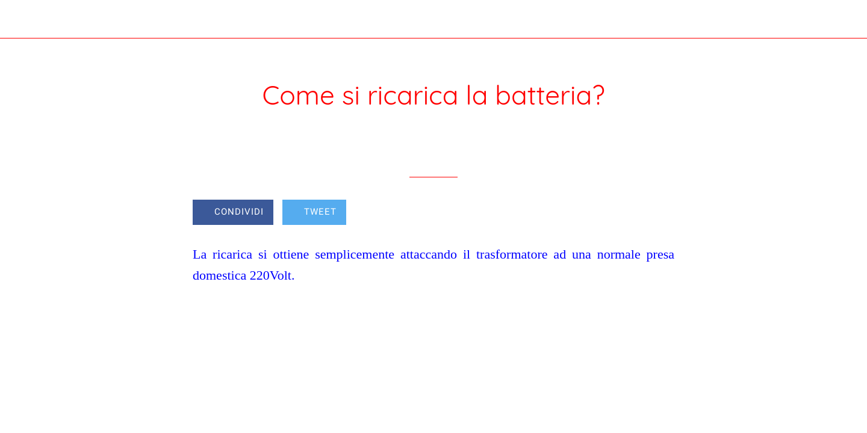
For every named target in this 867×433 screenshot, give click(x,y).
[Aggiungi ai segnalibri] (631, 213)
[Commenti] (659, 213)
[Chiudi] (24, 19)
